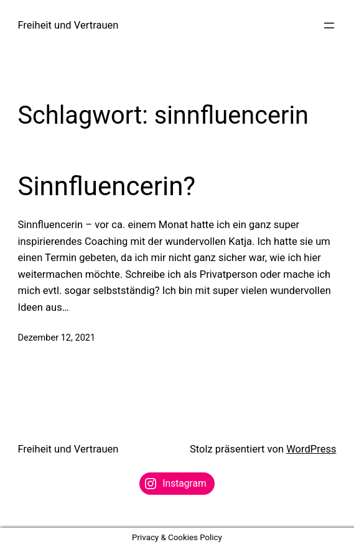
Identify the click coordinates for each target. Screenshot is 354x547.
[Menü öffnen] (329, 25)
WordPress (311, 449)
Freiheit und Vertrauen (67, 25)
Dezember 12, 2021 (56, 337)
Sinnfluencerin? (106, 186)
